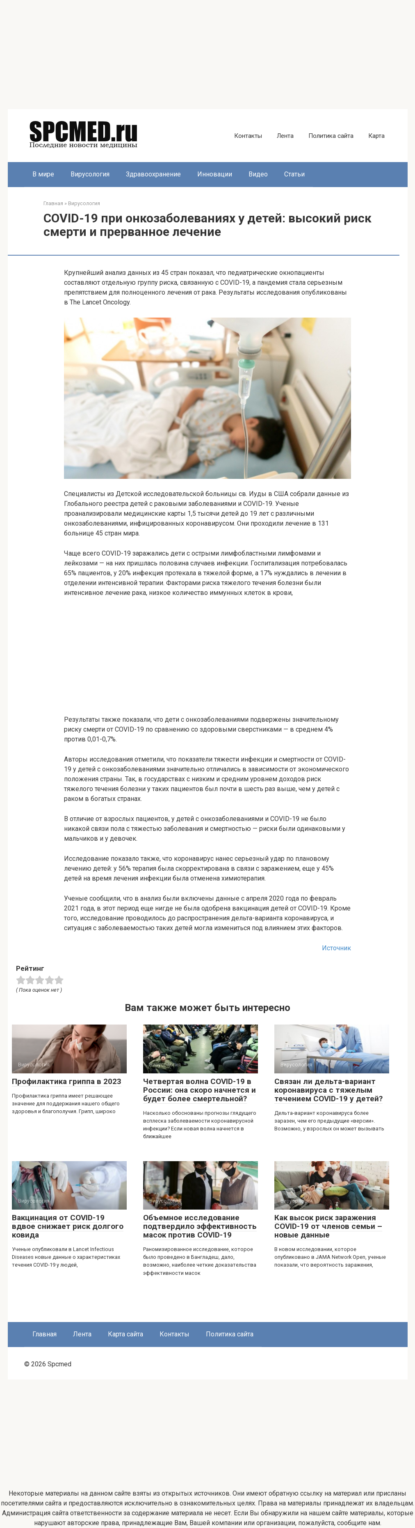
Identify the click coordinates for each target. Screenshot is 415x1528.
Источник (336, 948)
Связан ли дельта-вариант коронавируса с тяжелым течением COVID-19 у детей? (328, 1090)
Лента (285, 136)
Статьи (294, 174)
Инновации (214, 174)
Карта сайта (125, 1334)
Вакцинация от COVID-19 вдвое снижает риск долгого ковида (67, 1226)
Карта (376, 136)
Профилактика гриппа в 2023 (66, 1081)
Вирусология (90, 174)
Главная (44, 1334)
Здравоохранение (153, 174)
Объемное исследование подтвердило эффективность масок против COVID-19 (200, 1226)
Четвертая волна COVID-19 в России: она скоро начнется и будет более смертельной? (199, 1090)
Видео (258, 174)
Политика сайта (330, 136)
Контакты (248, 136)
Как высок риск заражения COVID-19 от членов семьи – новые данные (328, 1226)
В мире (43, 174)
